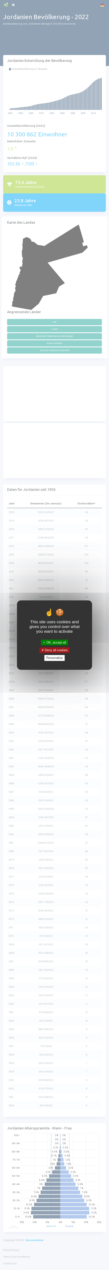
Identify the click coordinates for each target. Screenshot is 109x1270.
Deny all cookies (54, 650)
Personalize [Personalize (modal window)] (54, 658)
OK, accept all (54, 642)
